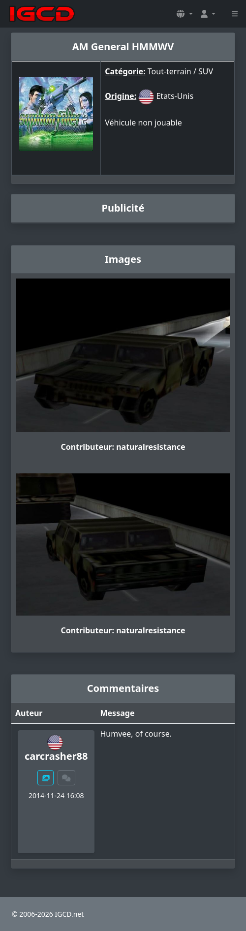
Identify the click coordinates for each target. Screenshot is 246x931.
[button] (184, 14)
